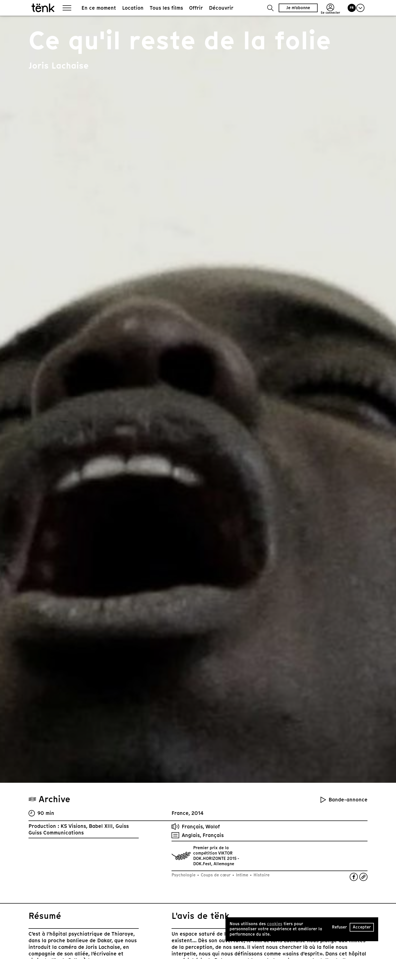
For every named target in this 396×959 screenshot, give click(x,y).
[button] (270, 8)
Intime (242, 875)
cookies (274, 924)
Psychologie (184, 875)
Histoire (261, 875)
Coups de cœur (216, 875)
